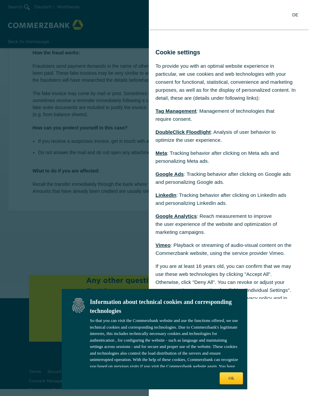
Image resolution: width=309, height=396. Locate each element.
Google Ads (170, 174)
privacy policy (257, 298)
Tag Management (176, 111)
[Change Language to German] (295, 15)
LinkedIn (166, 195)
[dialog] (154, 198)
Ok (231, 378)
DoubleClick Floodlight (183, 132)
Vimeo (163, 245)
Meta (161, 153)
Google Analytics (176, 216)
